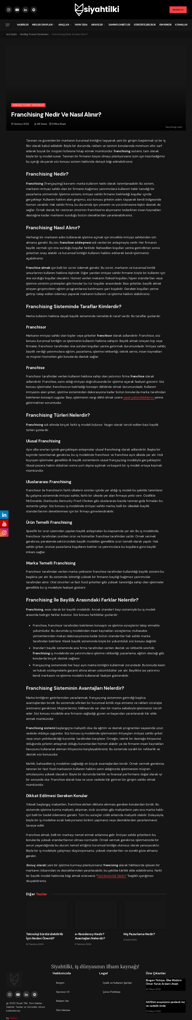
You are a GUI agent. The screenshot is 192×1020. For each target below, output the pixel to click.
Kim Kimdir (165, 24)
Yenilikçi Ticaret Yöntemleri (35, 34)
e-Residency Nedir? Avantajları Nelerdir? (90, 936)
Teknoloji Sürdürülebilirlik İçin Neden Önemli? (44, 936)
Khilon (13, 1018)
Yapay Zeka (81, 24)
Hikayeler (97, 24)
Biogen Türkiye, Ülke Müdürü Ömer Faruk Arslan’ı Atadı (164, 982)
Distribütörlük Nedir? (112, 876)
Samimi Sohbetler (119, 24)
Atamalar (181, 24)
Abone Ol (178, 9)
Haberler (23, 24)
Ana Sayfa (11, 34)
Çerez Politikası (111, 991)
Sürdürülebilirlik (145, 24)
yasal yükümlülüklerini (139, 397)
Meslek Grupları (42, 24)
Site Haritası (63, 1010)
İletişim (60, 982)
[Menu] (8, 24)
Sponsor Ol (62, 991)
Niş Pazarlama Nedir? (139, 934)
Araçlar (63, 24)
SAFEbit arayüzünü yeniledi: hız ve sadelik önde (165, 1003)
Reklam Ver (62, 1000)
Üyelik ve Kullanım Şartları (117, 982)
